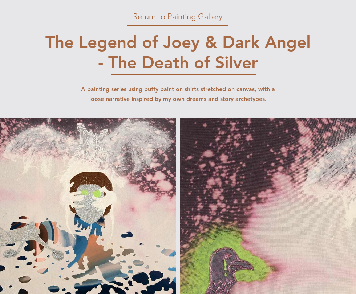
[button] (177, 17)
